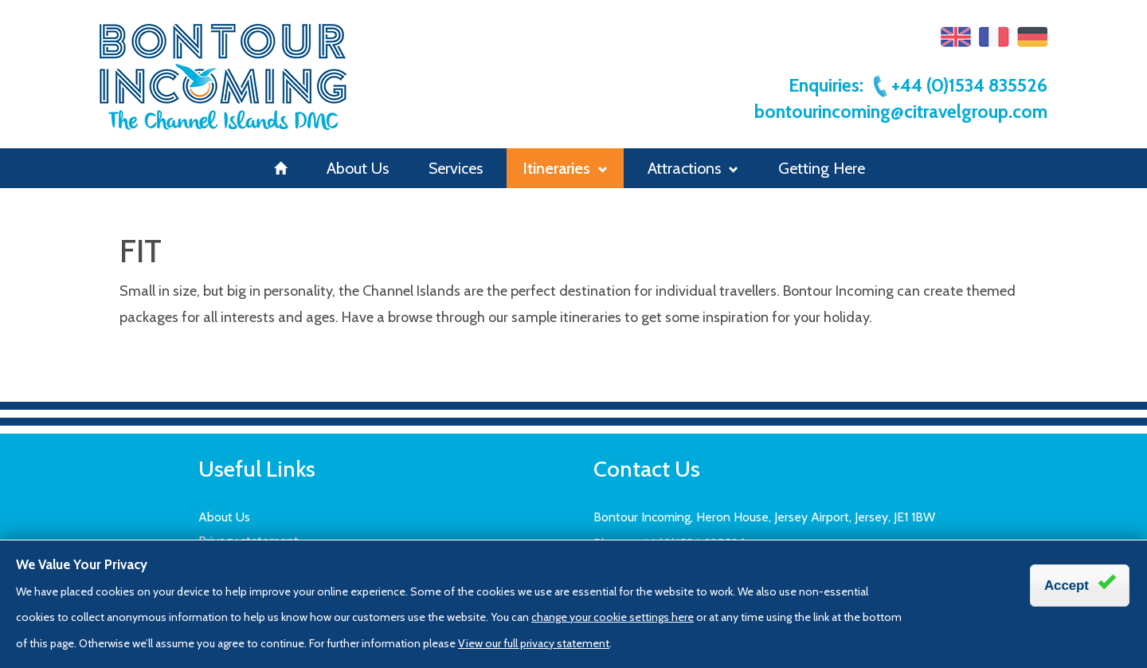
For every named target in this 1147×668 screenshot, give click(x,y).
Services (456, 168)
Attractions (693, 168)
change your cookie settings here (612, 617)
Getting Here (821, 168)
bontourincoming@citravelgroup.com (900, 111)
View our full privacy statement (533, 643)
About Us (358, 168)
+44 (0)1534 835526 (959, 85)
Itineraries (565, 168)
